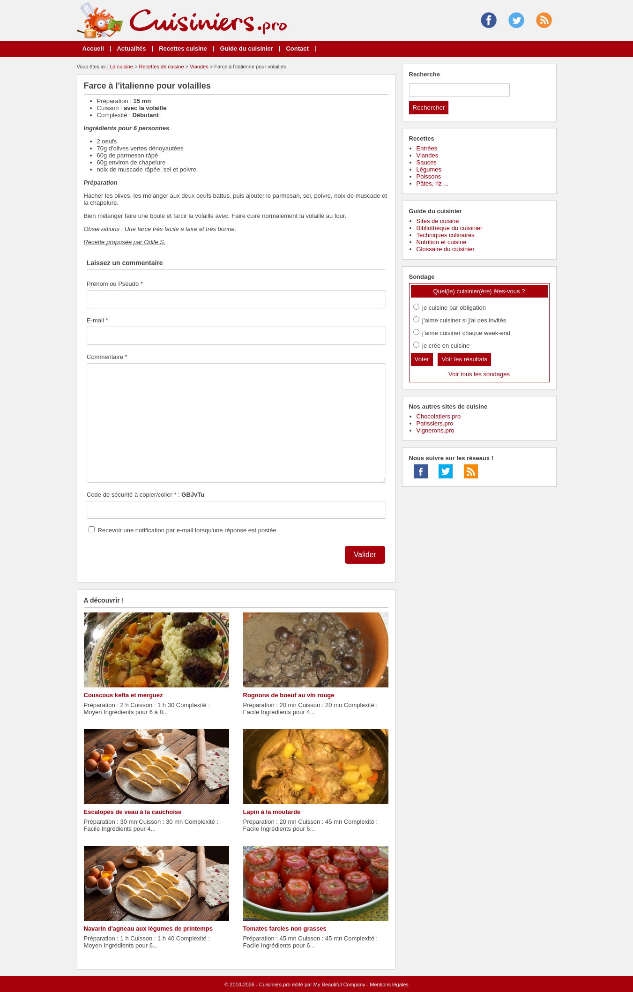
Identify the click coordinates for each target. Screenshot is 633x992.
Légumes (429, 169)
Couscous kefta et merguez (123, 695)
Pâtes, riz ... (433, 183)
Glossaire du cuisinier (446, 249)
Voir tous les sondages (479, 374)
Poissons (429, 176)
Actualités (131, 48)
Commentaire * (107, 356)
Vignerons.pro (435, 430)
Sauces (427, 162)
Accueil (93, 48)
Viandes (199, 66)
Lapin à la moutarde (272, 811)
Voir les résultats (464, 359)
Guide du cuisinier (246, 48)
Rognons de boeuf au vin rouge (289, 695)
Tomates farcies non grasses (285, 928)
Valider (365, 555)
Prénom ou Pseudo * (115, 283)
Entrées (427, 148)
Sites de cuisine (438, 220)
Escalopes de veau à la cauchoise (133, 811)
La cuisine (121, 66)
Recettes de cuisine (161, 66)
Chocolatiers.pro (439, 416)
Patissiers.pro (435, 423)
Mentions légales (389, 984)
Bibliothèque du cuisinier (450, 227)
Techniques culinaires (446, 235)
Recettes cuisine (183, 48)
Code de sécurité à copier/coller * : (145, 494)
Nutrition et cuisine (442, 242)
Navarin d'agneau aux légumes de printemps (148, 928)
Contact (297, 48)
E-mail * (97, 320)
